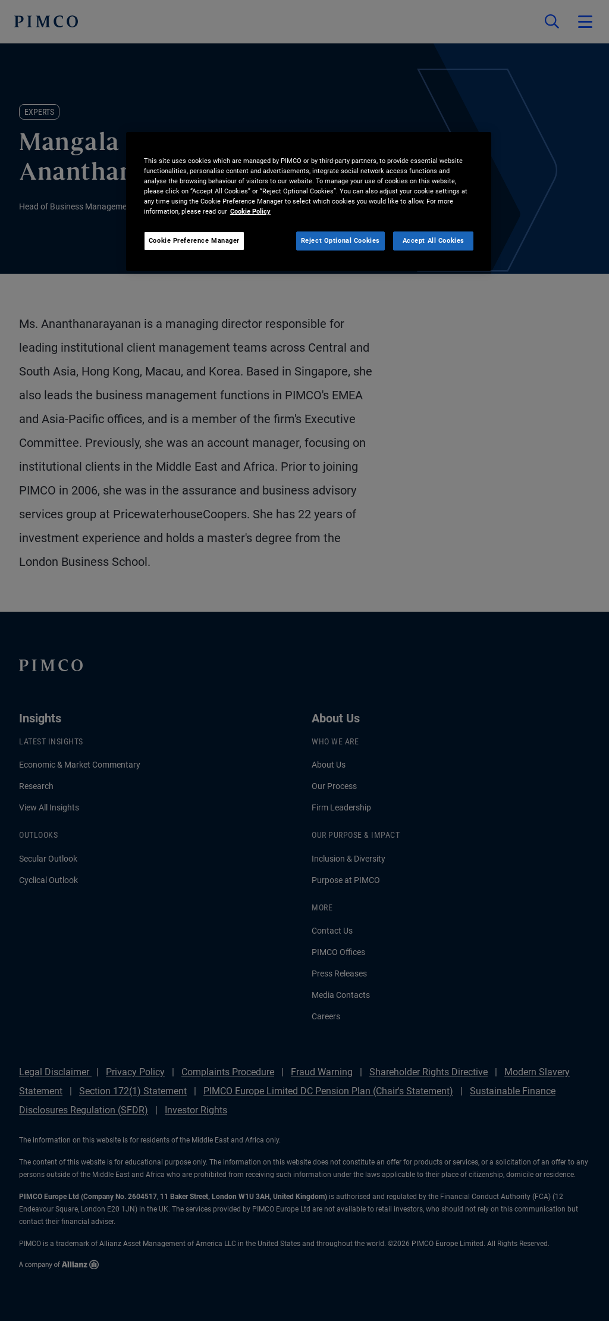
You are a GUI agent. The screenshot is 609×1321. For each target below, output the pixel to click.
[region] (308, 201)
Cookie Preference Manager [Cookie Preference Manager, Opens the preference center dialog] (194, 240)
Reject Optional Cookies (340, 240)
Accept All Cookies (433, 240)
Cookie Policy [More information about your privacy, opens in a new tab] (250, 211)
